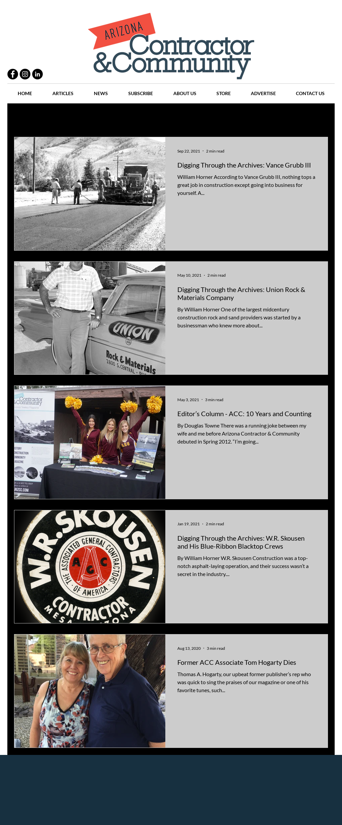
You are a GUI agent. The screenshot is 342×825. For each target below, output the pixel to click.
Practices (55, 117)
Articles (174, 117)
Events (291, 117)
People (85, 117)
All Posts (23, 117)
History (145, 117)
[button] (319, 117)
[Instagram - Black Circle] (25, 74)
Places (227, 117)
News (201, 117)
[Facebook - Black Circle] (12, 74)
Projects (115, 117)
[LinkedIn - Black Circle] (37, 74)
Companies (259, 117)
